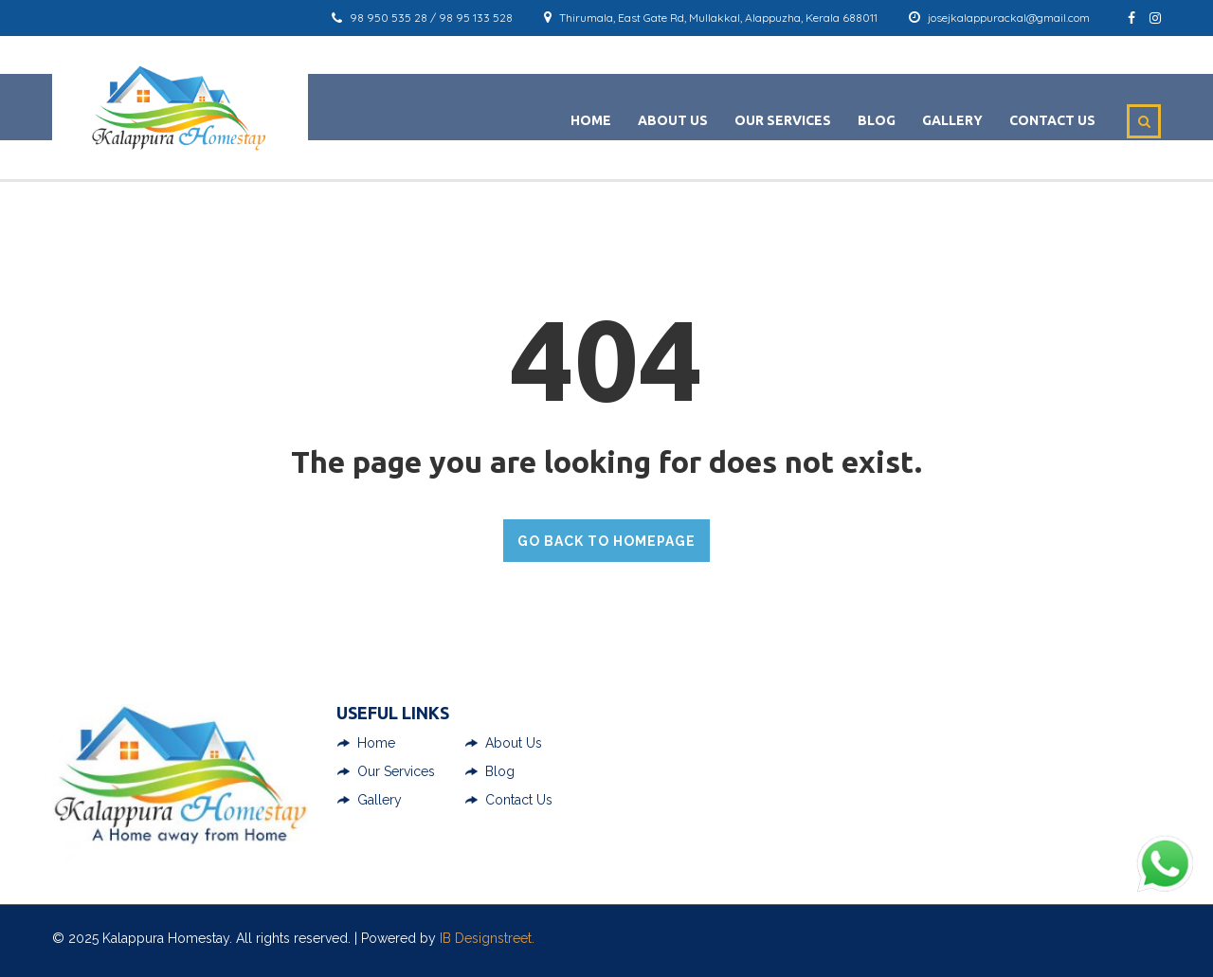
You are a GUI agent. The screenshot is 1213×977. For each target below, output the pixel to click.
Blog (877, 120)
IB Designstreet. (487, 938)
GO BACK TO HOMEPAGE (606, 541)
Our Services (782, 120)
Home (590, 120)
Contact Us (1052, 120)
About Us (673, 120)
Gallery (952, 120)
